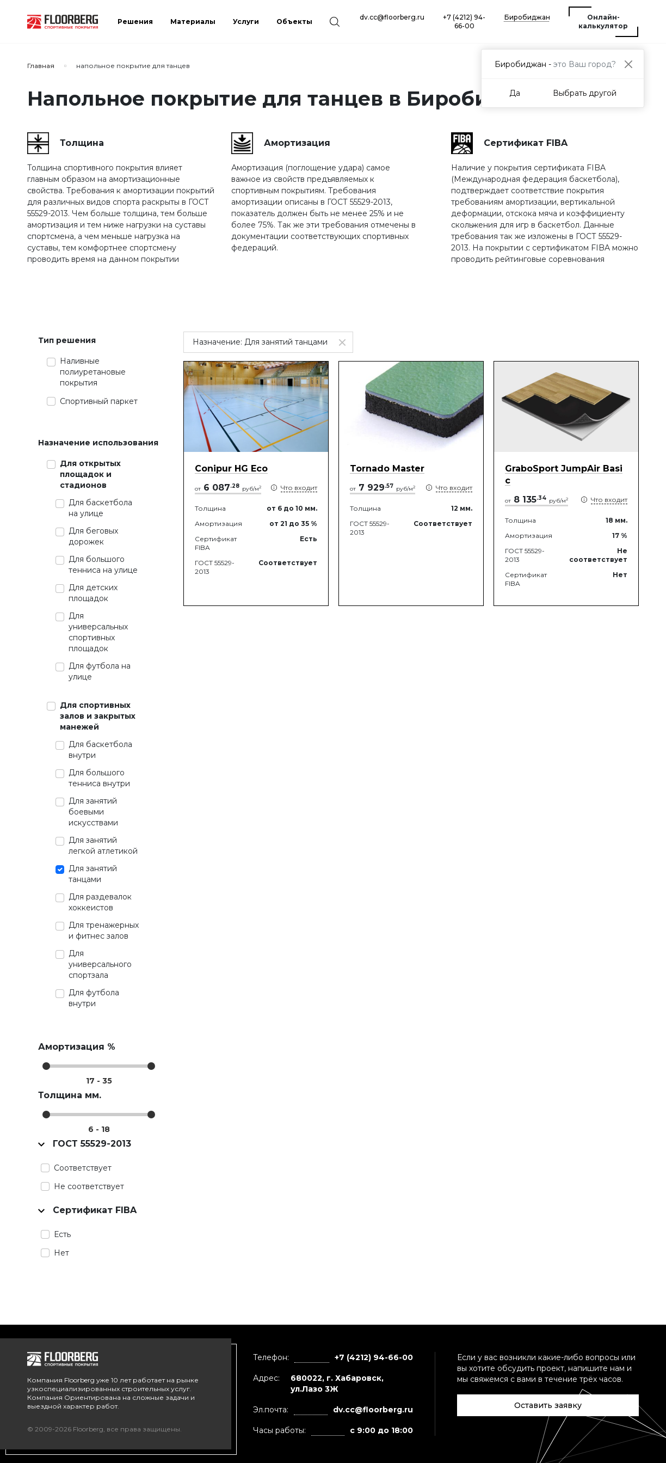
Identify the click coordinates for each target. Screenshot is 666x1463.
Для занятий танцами (93, 874)
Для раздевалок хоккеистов (100, 902)
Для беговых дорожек (93, 536)
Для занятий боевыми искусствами (93, 812)
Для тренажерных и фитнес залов (104, 930)
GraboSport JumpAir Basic (563, 474)
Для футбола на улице (100, 671)
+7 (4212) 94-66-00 (464, 21)
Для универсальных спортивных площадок (98, 632)
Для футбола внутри (94, 998)
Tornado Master (387, 468)
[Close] (628, 64)
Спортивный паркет (99, 401)
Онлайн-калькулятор (603, 21)
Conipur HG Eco (231, 468)
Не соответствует (89, 1186)
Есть (62, 1234)
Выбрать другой (584, 93)
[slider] (46, 1066)
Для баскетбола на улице (100, 508)
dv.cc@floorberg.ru (392, 17)
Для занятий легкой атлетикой (103, 845)
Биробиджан (527, 17)
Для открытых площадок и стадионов (90, 474)
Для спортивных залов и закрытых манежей (97, 716)
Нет (61, 1253)
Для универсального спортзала (100, 964)
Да (514, 93)
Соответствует (83, 1168)
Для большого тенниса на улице (103, 564)
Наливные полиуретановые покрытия (93, 372)
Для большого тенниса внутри (99, 778)
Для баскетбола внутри (100, 749)
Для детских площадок (93, 593)
